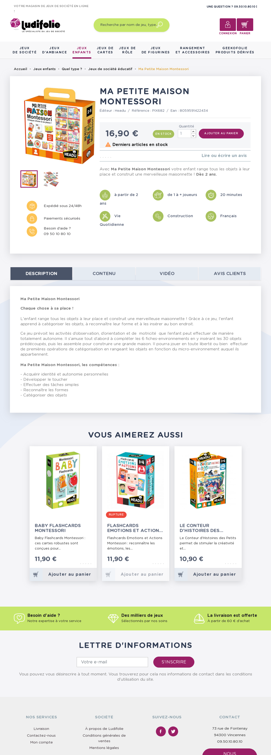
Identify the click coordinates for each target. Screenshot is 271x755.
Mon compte (41, 742)
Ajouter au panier (221, 133)
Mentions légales (104, 748)
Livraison (41, 729)
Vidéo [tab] (167, 273)
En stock (163, 134)
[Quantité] (187, 133)
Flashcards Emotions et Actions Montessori (134, 528)
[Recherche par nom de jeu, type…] (132, 25)
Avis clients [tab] (230, 273)
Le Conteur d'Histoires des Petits (199, 528)
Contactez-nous (41, 735)
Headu (120, 111)
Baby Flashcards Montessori (58, 528)
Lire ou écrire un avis (224, 156)
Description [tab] (41, 273)
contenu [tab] (104, 273)
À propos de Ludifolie (104, 729)
